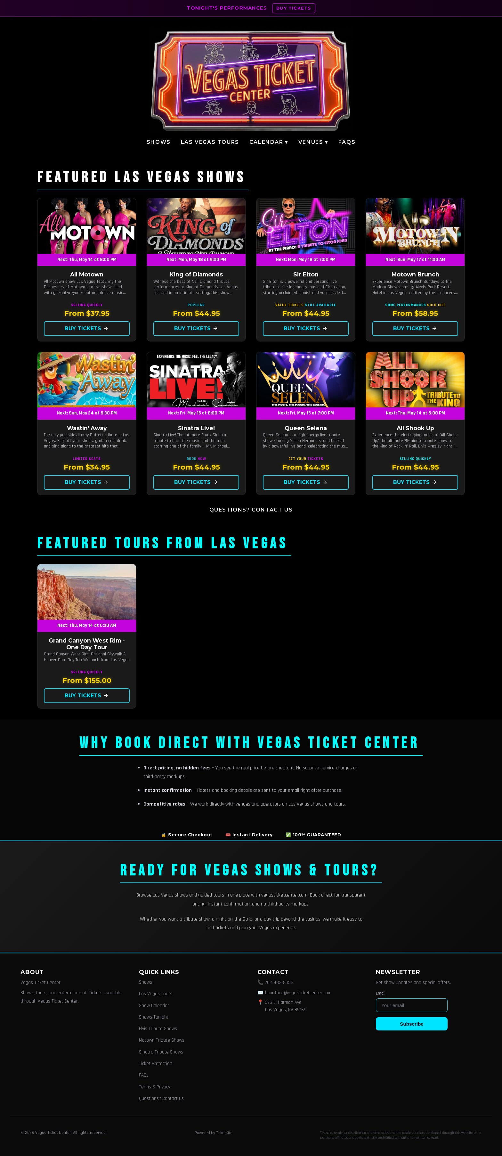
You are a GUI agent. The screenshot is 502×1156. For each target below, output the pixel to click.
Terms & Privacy (154, 1087)
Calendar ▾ (268, 142)
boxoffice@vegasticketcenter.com (298, 993)
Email (380, 993)
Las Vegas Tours (210, 142)
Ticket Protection (155, 1064)
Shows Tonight (153, 1017)
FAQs (346, 142)
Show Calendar (154, 1006)
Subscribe (411, 1024)
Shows (159, 142)
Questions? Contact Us (251, 510)
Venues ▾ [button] (313, 142)
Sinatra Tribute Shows (161, 1052)
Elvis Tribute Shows (158, 1029)
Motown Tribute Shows (161, 1040)
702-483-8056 (279, 983)
